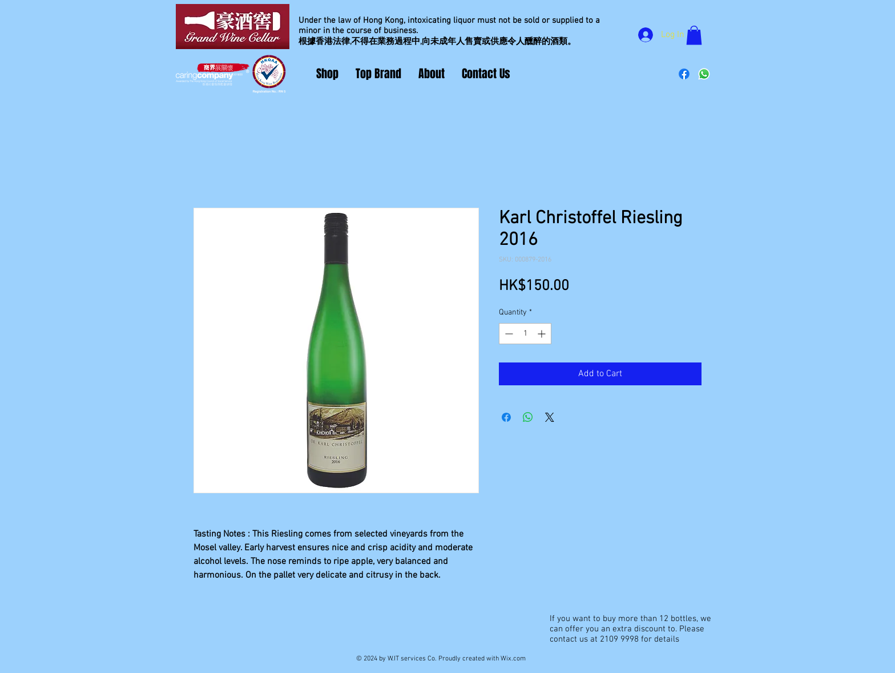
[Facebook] (684, 74)
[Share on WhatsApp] (528, 417)
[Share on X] (550, 417)
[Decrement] (508, 334)
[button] (694, 35)
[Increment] (542, 334)
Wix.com (513, 659)
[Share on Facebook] (506, 417)
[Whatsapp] (704, 74)
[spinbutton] (525, 334)
